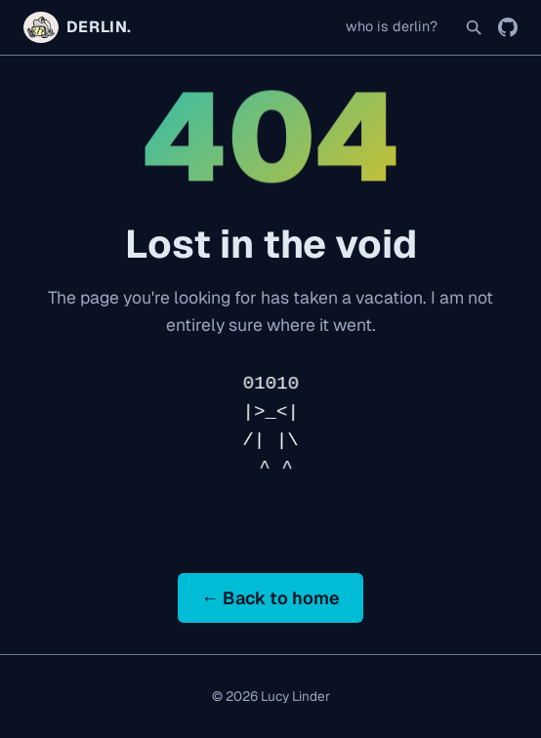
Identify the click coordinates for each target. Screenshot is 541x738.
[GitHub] (508, 27)
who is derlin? (391, 26)
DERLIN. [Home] (77, 27)
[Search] (473, 27)
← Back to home (270, 598)
